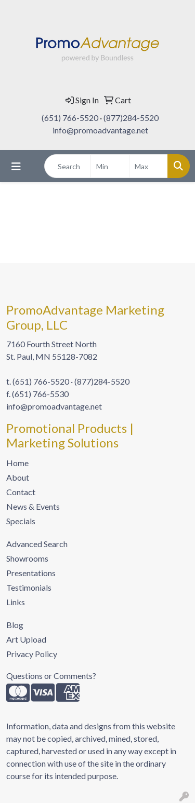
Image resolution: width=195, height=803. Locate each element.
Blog (14, 625)
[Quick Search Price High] (148, 166)
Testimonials (28, 587)
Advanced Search (37, 544)
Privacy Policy (31, 654)
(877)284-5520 (131, 118)
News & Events (33, 506)
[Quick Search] (67, 166)
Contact (20, 492)
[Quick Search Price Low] (109, 166)
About (17, 477)
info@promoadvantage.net (100, 130)
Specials (20, 521)
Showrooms (27, 558)
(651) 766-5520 (70, 118)
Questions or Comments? (51, 675)
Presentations (31, 573)
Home (17, 463)
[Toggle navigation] (16, 166)
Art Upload (26, 639)
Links (15, 602)
